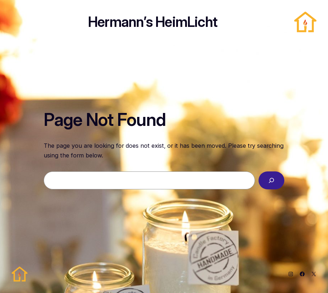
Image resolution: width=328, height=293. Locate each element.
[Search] (271, 180)
